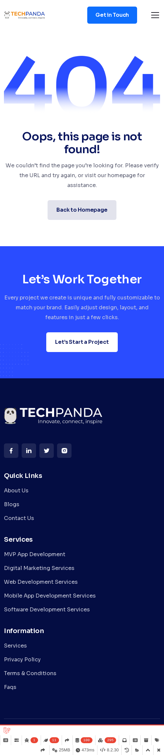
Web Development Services (41, 581)
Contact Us (19, 518)
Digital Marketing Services (39, 568)
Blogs (11, 504)
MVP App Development (34, 554)
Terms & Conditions (30, 673)
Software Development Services (47, 609)
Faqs (10, 687)
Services (15, 645)
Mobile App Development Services (50, 595)
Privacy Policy (22, 659)
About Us (16, 490)
